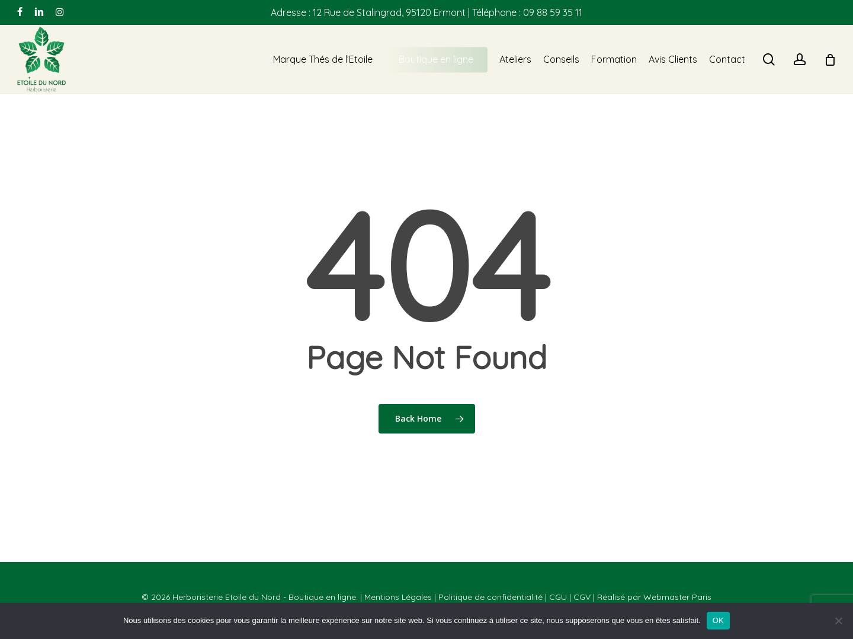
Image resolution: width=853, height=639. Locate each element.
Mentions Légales (398, 597)
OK (718, 620)
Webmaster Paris (677, 597)
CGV (582, 597)
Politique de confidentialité (490, 597)
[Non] (838, 621)
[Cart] (829, 59)
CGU (558, 597)
